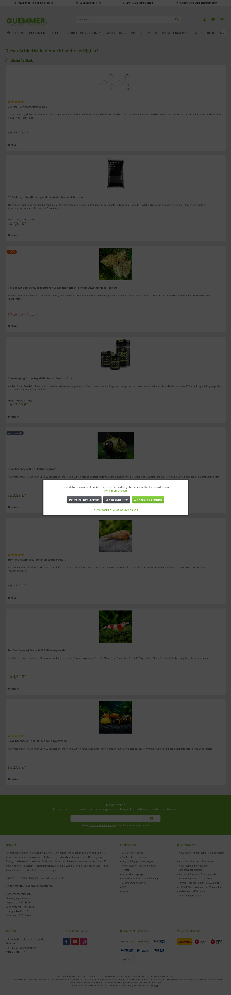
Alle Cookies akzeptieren (148, 499)
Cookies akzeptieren (116, 499)
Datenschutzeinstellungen (84, 499)
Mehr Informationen (115, 490)
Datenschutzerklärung (123, 509)
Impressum (101, 509)
